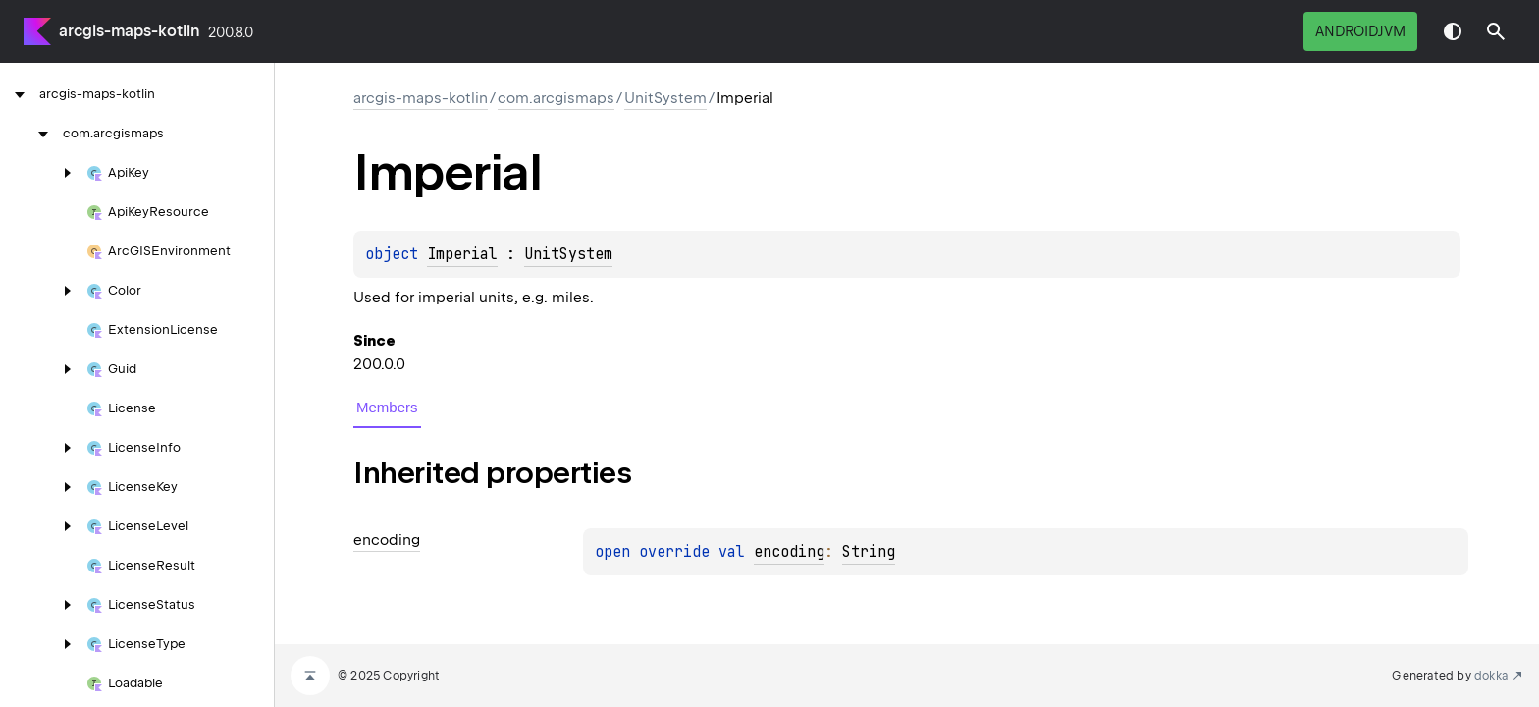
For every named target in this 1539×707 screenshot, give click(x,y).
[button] (1495, 31)
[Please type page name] (1495, 31)
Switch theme (1452, 31)
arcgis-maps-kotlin (129, 31)
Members (387, 407)
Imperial (462, 254)
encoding (789, 552)
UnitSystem (665, 98)
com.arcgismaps (556, 98)
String (868, 552)
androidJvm (1360, 31)
